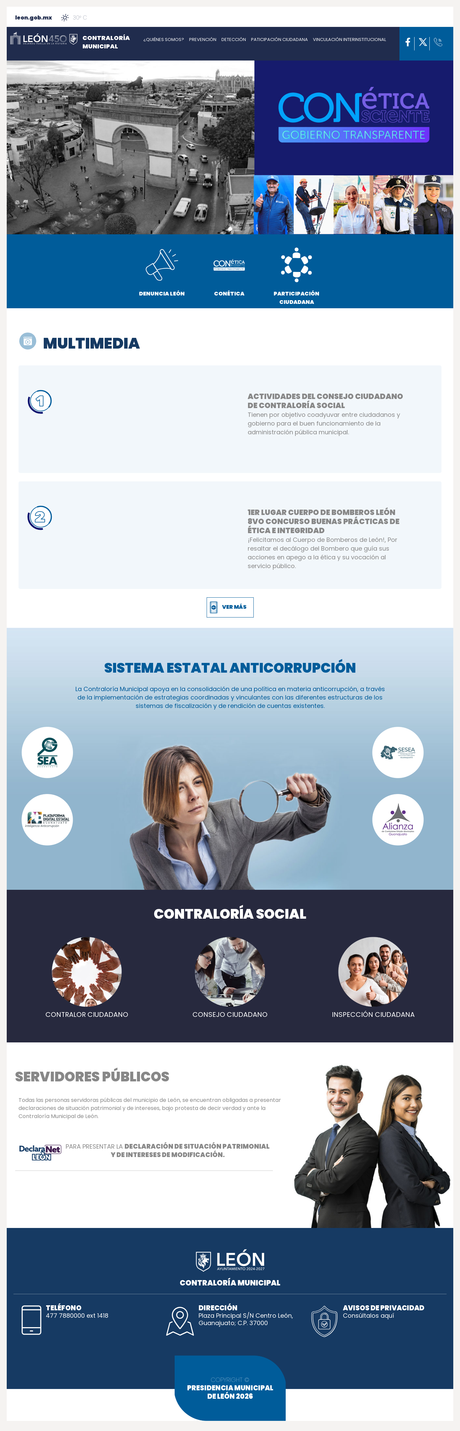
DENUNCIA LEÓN (162, 271)
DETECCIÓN (233, 39)
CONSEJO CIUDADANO (230, 1010)
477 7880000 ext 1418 (77, 1315)
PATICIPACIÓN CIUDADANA (279, 39)
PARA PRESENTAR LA (144, 1152)
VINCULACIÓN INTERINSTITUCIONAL (349, 39)
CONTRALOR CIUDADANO (86, 1010)
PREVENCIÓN (202, 39)
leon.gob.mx (33, 18)
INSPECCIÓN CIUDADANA (373, 1010)
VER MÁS (234, 607)
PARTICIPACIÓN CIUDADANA (296, 276)
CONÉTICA (229, 271)
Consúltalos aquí (368, 1315)
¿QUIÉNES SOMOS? (163, 39)
